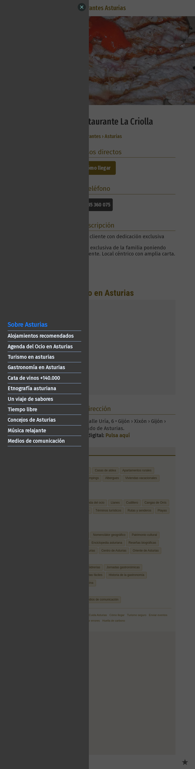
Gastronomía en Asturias (36, 367)
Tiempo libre (22, 409)
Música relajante (27, 431)
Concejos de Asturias (32, 420)
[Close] (82, 7)
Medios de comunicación (36, 441)
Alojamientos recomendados (41, 336)
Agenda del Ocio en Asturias (40, 347)
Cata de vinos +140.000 (34, 378)
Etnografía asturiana (32, 388)
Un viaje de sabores (30, 399)
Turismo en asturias (31, 357)
